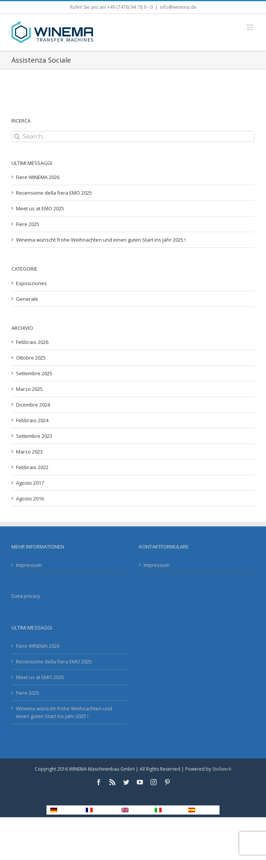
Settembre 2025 (34, 373)
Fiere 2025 (27, 224)
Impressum (29, 565)
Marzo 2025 (29, 389)
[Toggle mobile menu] (251, 27)
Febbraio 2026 (32, 342)
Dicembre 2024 (33, 404)
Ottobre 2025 (31, 357)
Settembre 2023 (34, 435)
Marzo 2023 (29, 451)
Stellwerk (221, 769)
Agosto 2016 (30, 498)
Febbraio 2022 (32, 467)
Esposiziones (31, 283)
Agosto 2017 (30, 482)
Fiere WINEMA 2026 (37, 177)
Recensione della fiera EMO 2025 (54, 192)
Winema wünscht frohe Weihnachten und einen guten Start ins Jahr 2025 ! (101, 239)
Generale (27, 298)
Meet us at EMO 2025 (40, 208)
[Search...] (133, 136)
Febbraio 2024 (32, 420)
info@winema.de (178, 7)
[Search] (16, 136)
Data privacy (25, 595)
